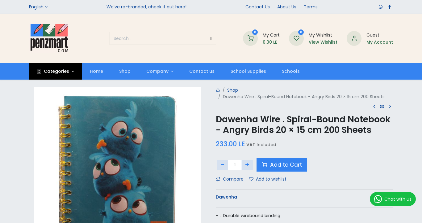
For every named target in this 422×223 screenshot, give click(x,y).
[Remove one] (222, 165)
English (36, 7)
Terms (311, 7)
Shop (232, 90)
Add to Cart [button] (282, 164)
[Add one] (247, 165)
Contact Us (257, 7)
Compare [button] (230, 179)
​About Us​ (286, 7)
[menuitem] (96, 71)
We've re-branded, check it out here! (146, 7)
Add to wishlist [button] (267, 179)
